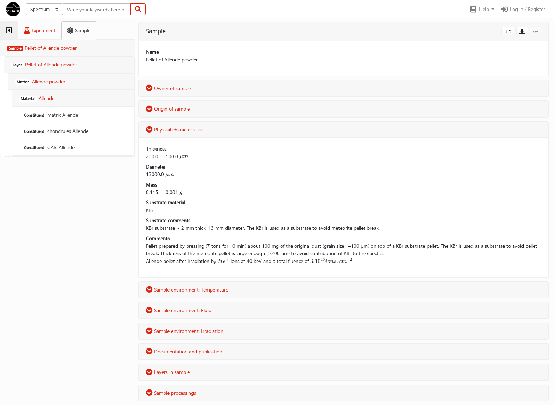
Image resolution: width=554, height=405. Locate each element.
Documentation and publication (184, 351)
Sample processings (171, 392)
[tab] (9, 30)
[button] (481, 9)
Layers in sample (168, 372)
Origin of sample (168, 108)
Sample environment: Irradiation (184, 331)
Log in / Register (522, 9)
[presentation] (162, 156)
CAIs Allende (49, 147)
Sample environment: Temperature (187, 289)
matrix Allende (50, 114)
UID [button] (508, 31)
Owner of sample (168, 88)
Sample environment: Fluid (178, 310)
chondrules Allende (55, 131)
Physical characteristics (174, 129)
